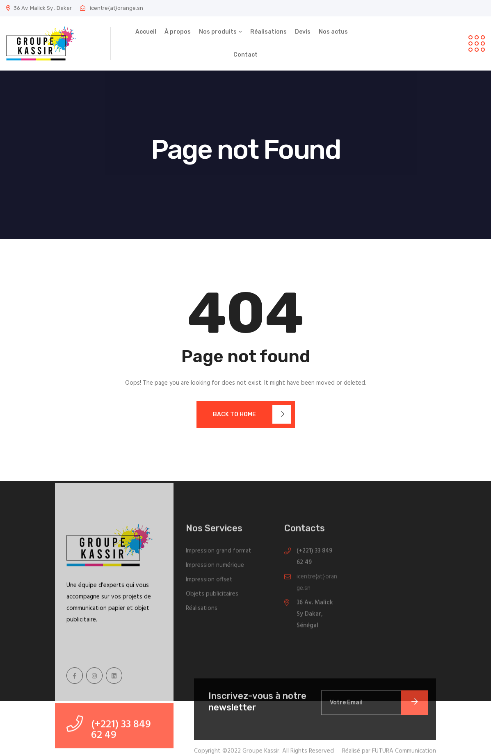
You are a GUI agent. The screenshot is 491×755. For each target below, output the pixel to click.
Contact (245, 54)
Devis (303, 31)
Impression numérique (215, 568)
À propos (177, 31)
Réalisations (268, 31)
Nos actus (333, 31)
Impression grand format (218, 554)
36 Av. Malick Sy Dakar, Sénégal (315, 616)
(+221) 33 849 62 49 (314, 559)
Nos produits (218, 31)
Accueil (145, 31)
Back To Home (252, 414)
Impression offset (209, 582)
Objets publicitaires (212, 597)
